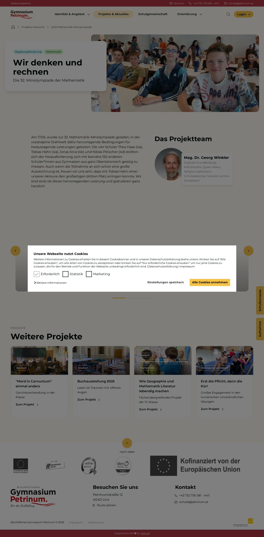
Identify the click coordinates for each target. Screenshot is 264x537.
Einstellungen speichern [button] (165, 282)
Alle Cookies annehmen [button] (210, 282)
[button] (51, 283)
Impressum (187, 266)
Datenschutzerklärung (162, 266)
